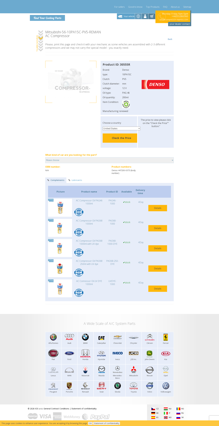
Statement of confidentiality (84, 407)
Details (157, 206)
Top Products (153, 5)
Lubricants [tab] (75, 178)
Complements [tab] (55, 178)
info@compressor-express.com (174, 18)
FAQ (165, 5)
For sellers (119, 5)
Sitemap (187, 5)
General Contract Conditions (56, 407)
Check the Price (121, 136)
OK (90, 423)
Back (170, 34)
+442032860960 (180, 14)
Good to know (135, 5)
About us (175, 5)
